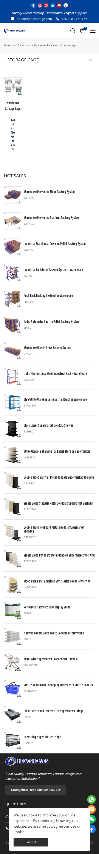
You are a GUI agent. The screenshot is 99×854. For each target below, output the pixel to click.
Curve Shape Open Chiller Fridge (42, 737)
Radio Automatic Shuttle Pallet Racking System (51, 321)
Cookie (31, 815)
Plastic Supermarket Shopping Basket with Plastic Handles (58, 685)
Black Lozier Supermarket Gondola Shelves (48, 425)
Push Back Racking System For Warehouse (48, 295)
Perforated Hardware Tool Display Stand (47, 607)
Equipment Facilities (45, 45)
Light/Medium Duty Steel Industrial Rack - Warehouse (55, 373)
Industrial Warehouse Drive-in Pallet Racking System (55, 244)
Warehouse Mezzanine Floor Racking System (49, 192)
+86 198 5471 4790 (75, 19)
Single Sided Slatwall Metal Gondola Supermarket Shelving (58, 503)
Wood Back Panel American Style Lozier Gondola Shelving (57, 581)
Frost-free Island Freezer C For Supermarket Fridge (53, 711)
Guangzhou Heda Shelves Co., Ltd (36, 790)
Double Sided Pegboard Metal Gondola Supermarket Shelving (54, 529)
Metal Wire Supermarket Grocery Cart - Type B (50, 659)
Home (7, 45)
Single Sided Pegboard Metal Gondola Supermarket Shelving (59, 555)
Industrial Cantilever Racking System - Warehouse (53, 270)
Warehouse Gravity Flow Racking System (47, 347)
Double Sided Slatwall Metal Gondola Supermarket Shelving (59, 477)
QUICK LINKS (15, 804)
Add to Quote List (13, 134)
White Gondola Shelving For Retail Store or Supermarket (57, 451)
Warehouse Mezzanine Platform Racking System (51, 218)
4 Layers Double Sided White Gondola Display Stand (54, 633)
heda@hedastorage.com (34, 19)
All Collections (22, 45)
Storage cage (68, 45)
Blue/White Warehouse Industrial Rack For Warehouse (55, 399)
